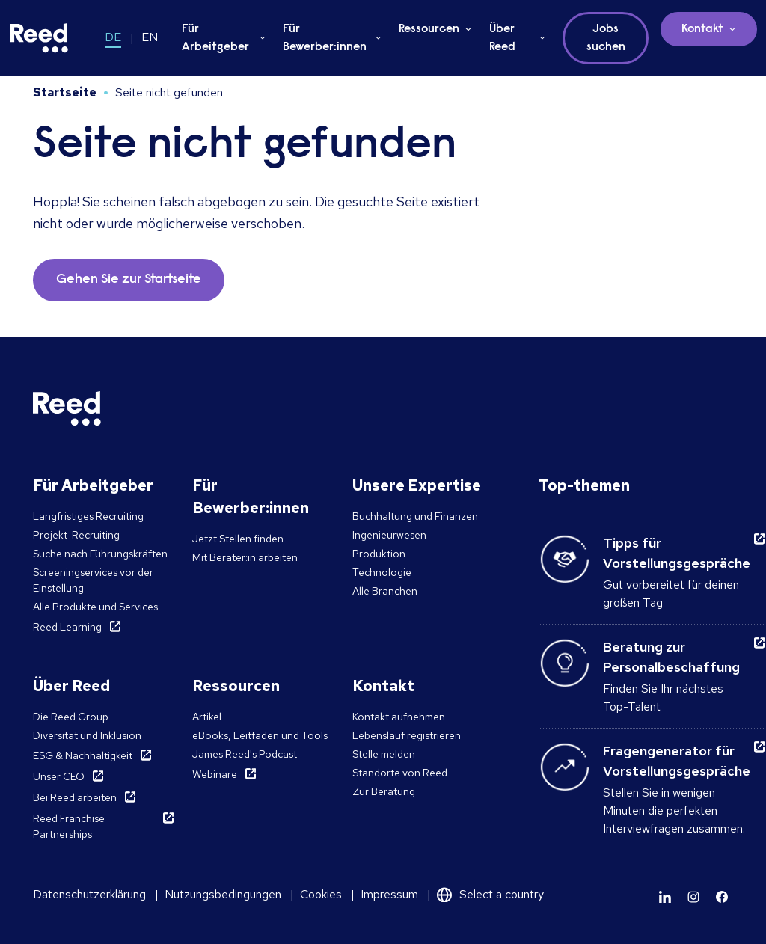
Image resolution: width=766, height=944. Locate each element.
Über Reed (502, 38)
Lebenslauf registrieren (406, 735)
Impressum (389, 894)
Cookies (321, 894)
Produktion (378, 553)
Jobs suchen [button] (605, 38)
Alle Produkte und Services (95, 606)
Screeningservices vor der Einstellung (93, 580)
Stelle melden (383, 754)
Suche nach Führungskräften (100, 553)
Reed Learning (67, 627)
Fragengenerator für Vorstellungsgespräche (676, 760)
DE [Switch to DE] (113, 37)
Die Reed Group (70, 716)
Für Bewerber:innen (325, 38)
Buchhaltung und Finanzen (415, 516)
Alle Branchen (384, 591)
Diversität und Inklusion (87, 735)
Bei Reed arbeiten (75, 797)
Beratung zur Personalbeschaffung (671, 656)
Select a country (501, 894)
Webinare (214, 774)
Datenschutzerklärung (89, 894)
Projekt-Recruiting (76, 535)
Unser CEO (59, 776)
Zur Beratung (383, 791)
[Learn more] (665, 897)
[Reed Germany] (39, 38)
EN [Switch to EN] (149, 37)
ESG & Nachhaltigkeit (82, 755)
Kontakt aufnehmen (398, 716)
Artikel (206, 716)
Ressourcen (429, 29)
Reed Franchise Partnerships (69, 826)
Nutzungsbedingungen (223, 894)
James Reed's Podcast (244, 754)
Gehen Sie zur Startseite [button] (128, 279)
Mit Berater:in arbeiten (245, 557)
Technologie (381, 572)
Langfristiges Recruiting (88, 516)
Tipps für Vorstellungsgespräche (676, 552)
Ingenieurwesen (389, 535)
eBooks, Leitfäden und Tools (260, 735)
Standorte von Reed (399, 772)
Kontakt (702, 29)
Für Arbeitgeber (215, 38)
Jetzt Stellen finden (238, 538)
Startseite (64, 92)
